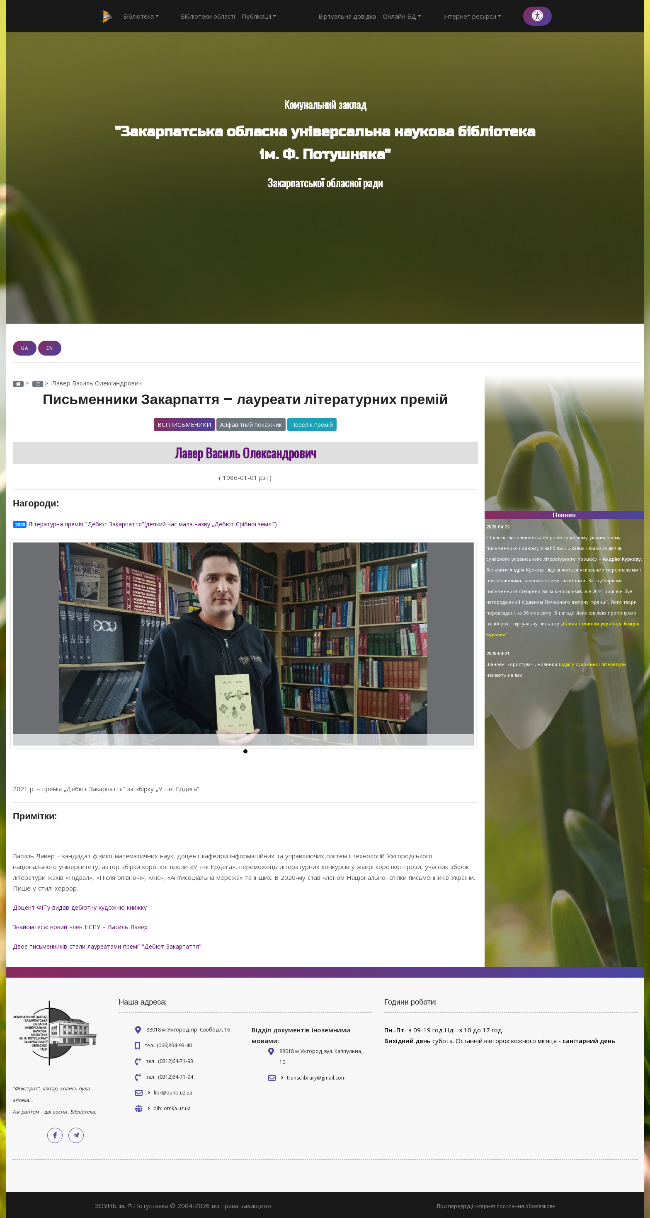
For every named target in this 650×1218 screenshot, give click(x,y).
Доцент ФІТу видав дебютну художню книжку (85, 906)
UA (24, 348)
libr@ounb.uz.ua (173, 1090)
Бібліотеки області (192, 16)
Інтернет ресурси (487, 16)
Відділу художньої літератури (592, 664)
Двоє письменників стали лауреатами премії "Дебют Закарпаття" (112, 944)
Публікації (243, 16)
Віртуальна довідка (378, 16)
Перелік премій (312, 424)
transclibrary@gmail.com (316, 1075)
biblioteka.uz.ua (172, 1106)
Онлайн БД (432, 16)
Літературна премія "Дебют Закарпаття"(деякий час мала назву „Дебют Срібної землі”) (158, 523)
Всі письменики (184, 424)
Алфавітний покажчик (251, 424)
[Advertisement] (564, 446)
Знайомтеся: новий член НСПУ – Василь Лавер (85, 925)
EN (49, 348)
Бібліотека (141, 16)
